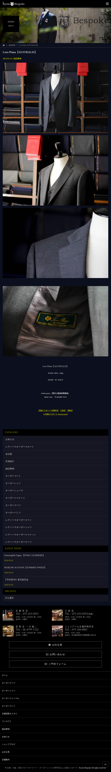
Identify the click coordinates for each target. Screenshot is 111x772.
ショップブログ (8, 744)
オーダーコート (13, 476)
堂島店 (70, 410)
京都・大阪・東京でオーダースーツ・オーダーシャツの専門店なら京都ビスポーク (42, 768)
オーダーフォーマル (10, 698)
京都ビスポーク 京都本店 (48, 410)
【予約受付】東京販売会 (16, 579)
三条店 (63, 410)
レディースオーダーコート (18, 520)
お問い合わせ (55, 654)
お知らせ (9, 439)
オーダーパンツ (13, 512)
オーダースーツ (13, 505)
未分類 (8, 454)
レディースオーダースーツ (18, 542)
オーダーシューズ (14, 490)
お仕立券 (55, 645)
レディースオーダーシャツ (18, 527)
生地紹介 (9, 461)
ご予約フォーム (55, 664)
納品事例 (12, 45)
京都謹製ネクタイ (9, 714)
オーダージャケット (15, 498)
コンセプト (6, 721)
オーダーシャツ (13, 483)
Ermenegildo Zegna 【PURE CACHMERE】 (24, 555)
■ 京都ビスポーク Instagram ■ (56, 414)
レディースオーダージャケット (20, 534)
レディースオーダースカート (19, 447)
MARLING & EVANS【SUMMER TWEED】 (25, 567)
